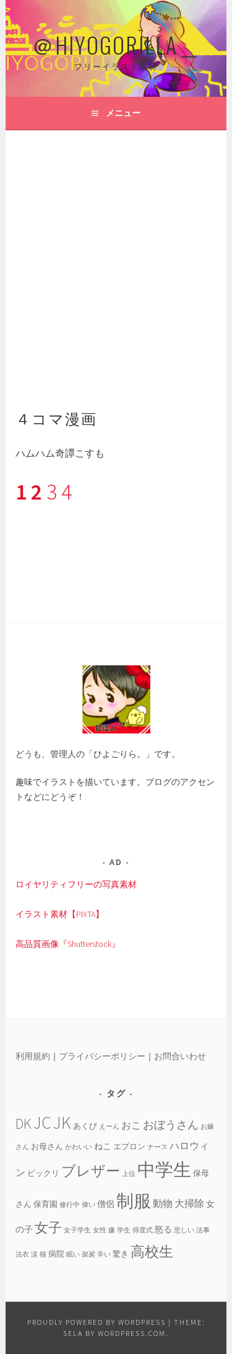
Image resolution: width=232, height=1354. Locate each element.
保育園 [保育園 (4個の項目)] (45, 1204)
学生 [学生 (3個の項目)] (124, 1230)
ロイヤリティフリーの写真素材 (76, 884)
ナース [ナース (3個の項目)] (157, 1147)
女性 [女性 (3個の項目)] (99, 1230)
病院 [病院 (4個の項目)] (56, 1253)
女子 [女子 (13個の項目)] (48, 1227)
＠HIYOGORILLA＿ (116, 44)
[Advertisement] (116, 253)
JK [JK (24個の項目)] (62, 1123)
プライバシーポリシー (102, 1056)
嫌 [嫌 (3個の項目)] (111, 1230)
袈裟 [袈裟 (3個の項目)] (88, 1254)
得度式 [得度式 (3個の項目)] (142, 1230)
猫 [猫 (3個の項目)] (43, 1254)
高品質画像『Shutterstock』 (67, 943)
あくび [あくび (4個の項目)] (85, 1126)
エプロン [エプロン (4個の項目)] (129, 1146)
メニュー (123, 113)
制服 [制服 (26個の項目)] (133, 1201)
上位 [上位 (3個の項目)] (128, 1174)
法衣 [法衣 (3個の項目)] (22, 1254)
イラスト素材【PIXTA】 (59, 914)
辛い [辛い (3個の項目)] (104, 1254)
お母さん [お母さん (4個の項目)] (47, 1146)
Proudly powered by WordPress (96, 1322)
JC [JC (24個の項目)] (42, 1123)
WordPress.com (132, 1333)
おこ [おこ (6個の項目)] (131, 1125)
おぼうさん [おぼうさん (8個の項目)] (171, 1125)
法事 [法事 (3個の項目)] (203, 1230)
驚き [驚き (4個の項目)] (121, 1253)
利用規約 (32, 1056)
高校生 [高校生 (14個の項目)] (152, 1251)
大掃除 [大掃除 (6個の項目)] (189, 1203)
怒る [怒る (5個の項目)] (163, 1229)
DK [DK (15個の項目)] (23, 1123)
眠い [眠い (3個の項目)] (73, 1254)
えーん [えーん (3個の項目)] (109, 1127)
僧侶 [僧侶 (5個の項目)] (105, 1203)
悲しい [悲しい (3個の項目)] (184, 1230)
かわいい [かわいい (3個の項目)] (78, 1147)
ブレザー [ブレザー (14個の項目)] (90, 1171)
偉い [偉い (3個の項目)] (88, 1205)
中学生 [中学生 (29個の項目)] (164, 1169)
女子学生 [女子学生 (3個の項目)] (77, 1230)
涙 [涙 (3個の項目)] (34, 1254)
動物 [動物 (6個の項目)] (163, 1203)
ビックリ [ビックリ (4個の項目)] (43, 1173)
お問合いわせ (180, 1056)
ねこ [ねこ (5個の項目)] (102, 1146)
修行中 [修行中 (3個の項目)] (69, 1205)
